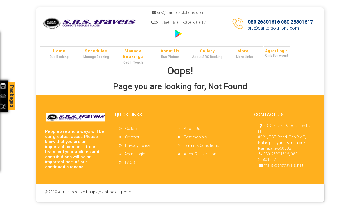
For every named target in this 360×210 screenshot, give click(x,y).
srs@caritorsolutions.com (178, 12)
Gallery (207, 51)
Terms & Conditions (198, 145)
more (243, 51)
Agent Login (276, 51)
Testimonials (192, 137)
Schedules (96, 51)
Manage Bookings (133, 54)
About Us (170, 51)
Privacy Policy (134, 145)
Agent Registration (197, 153)
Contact (129, 137)
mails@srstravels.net (283, 165)
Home (59, 51)
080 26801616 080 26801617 (178, 22)
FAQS (127, 162)
